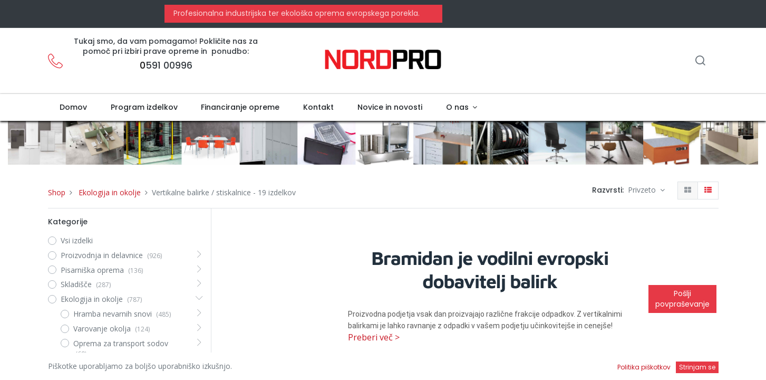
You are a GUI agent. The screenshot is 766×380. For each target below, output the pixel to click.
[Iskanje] (700, 61)
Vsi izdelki (77, 240)
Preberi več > (374, 337)
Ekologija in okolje (110, 192)
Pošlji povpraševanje (682, 298)
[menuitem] (73, 107)
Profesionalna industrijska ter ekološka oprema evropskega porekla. (295, 13)
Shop (56, 192)
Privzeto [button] (643, 190)
